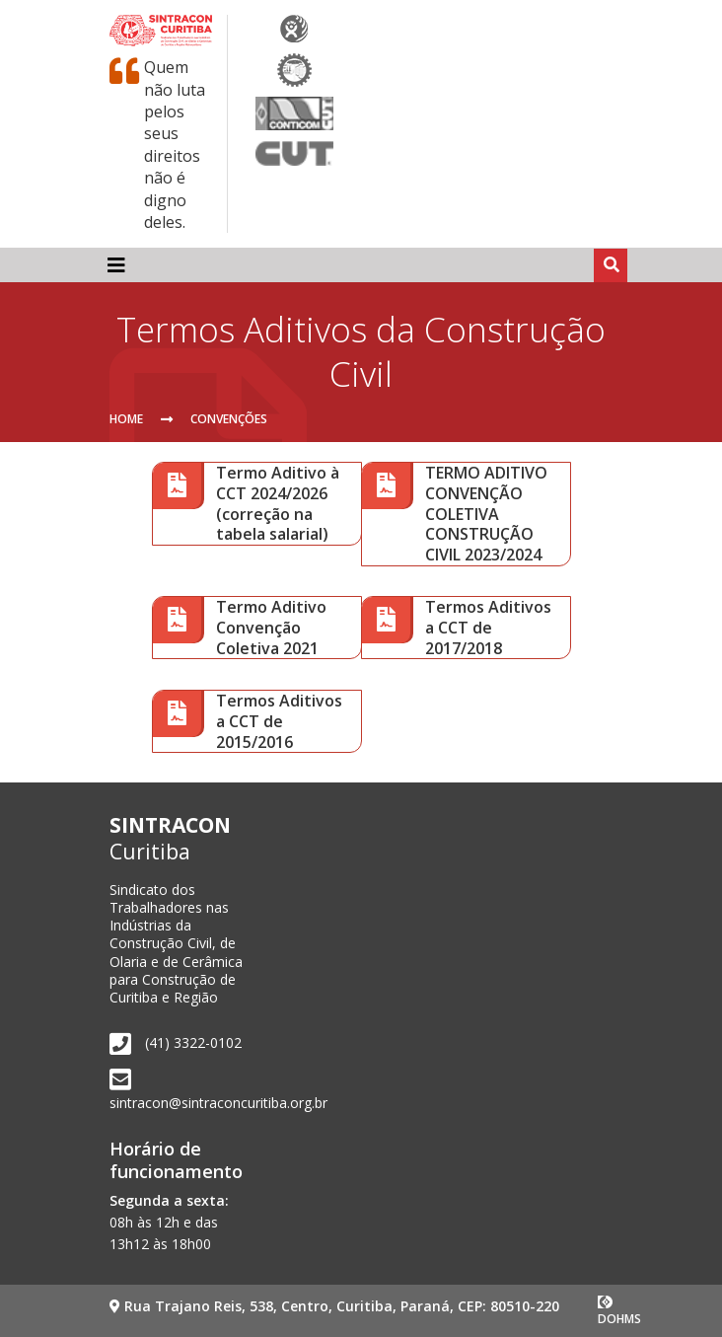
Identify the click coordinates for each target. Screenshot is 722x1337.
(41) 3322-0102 (193, 1042)
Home (126, 418)
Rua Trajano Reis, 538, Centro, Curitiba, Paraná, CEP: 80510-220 (334, 1306)
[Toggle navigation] (116, 264)
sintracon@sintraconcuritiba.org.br (218, 1102)
